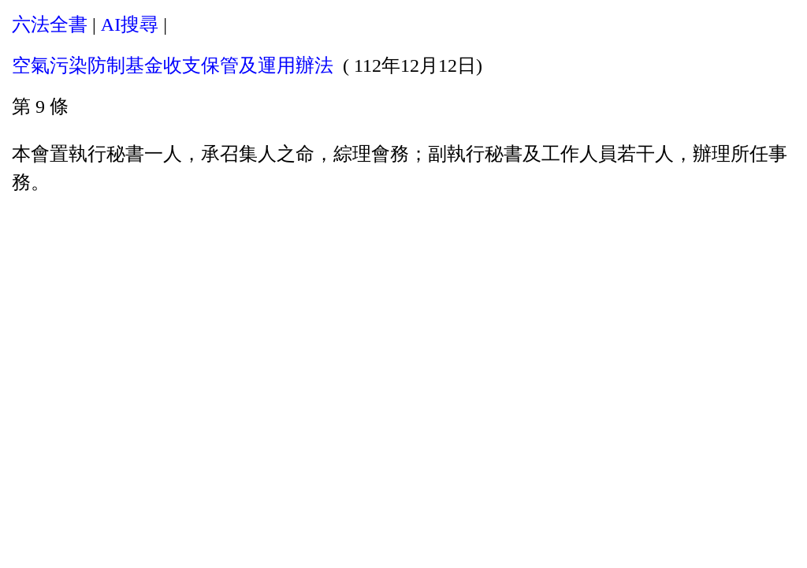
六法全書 (49, 24)
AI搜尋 (129, 24)
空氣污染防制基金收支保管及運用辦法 (172, 65)
